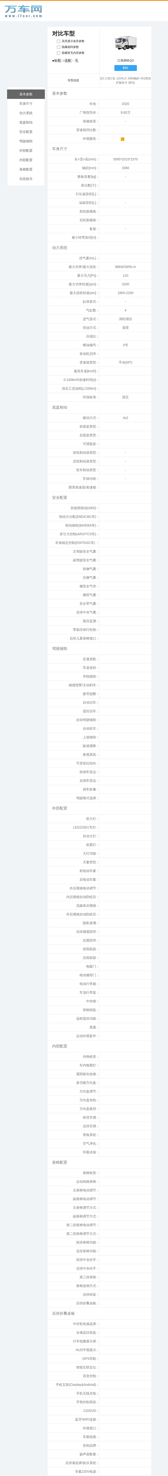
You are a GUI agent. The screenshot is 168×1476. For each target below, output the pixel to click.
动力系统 (26, 113)
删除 (125, 68)
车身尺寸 (26, 103)
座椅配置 (26, 169)
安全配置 (26, 132)
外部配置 (26, 150)
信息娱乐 (26, 179)
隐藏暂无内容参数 (73, 52)
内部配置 (26, 160)
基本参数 (26, 94)
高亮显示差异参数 (73, 41)
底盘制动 (26, 122)
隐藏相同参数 (70, 47)
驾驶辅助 (26, 141)
